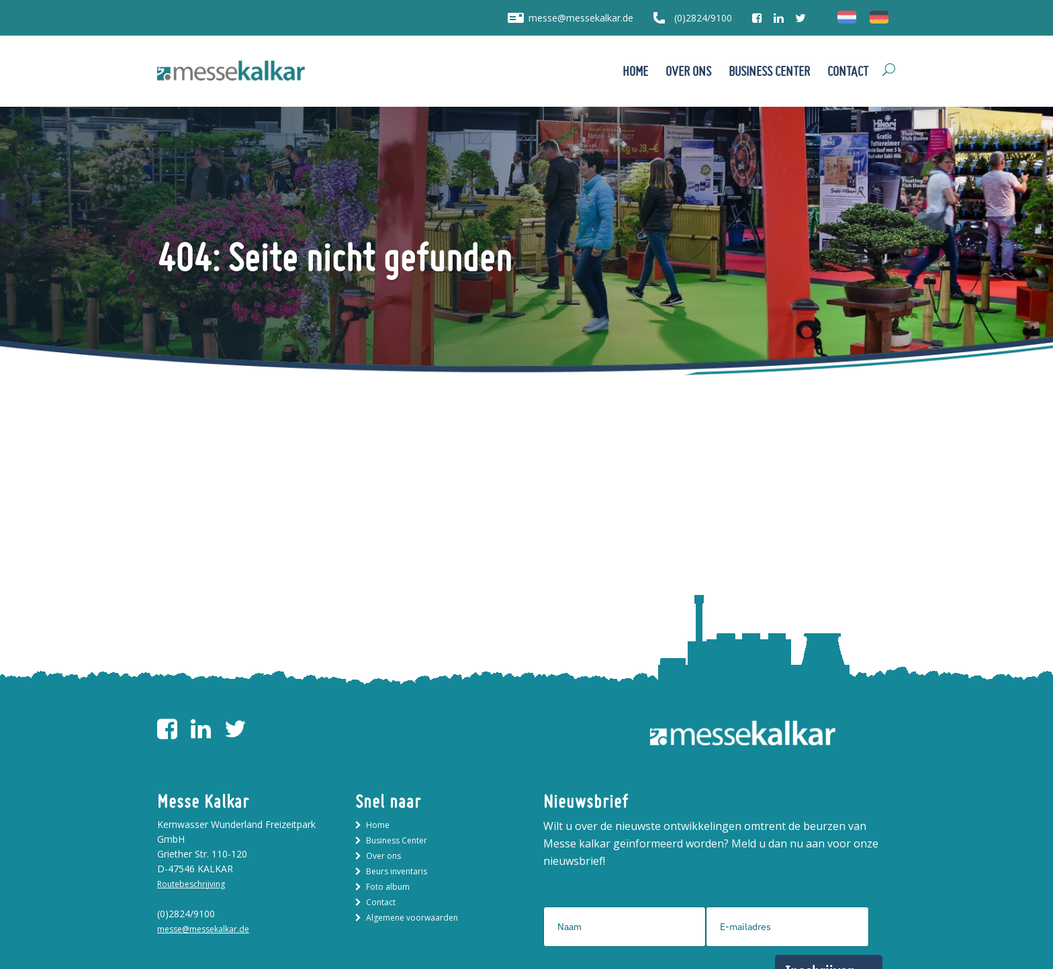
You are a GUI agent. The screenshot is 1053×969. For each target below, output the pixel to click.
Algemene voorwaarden (412, 917)
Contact (381, 902)
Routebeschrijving (191, 884)
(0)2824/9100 (703, 17)
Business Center (396, 840)
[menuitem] (847, 17)
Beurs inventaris (396, 871)
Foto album (388, 886)
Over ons (383, 856)
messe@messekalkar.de (581, 17)
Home (378, 825)
